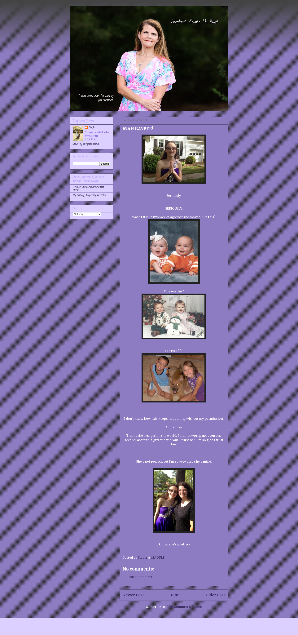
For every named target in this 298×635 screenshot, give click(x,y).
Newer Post (133, 595)
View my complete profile (86, 144)
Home (175, 595)
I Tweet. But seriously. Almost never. (88, 188)
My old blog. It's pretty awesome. (90, 195)
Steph (91, 127)
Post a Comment (139, 577)
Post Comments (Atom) (184, 607)
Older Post (215, 595)
